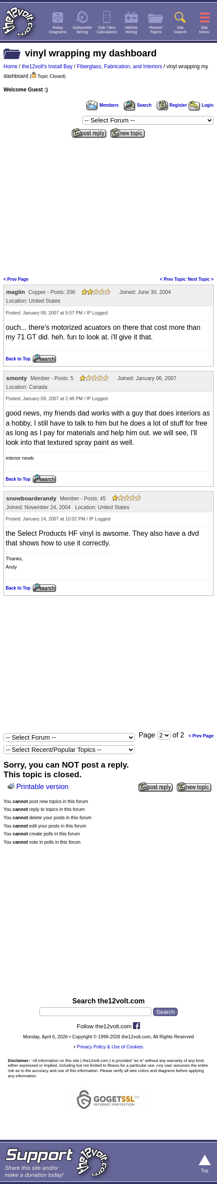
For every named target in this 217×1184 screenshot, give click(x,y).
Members (102, 105)
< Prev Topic (173, 279)
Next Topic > (201, 279)
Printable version (42, 786)
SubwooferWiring (82, 29)
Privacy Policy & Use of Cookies (110, 1046)
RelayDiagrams (57, 29)
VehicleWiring (131, 29)
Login (201, 105)
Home (11, 66)
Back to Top (18, 358)
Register (172, 105)
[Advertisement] (109, 206)
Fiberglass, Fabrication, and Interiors (119, 66)
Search (137, 105)
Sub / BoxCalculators (107, 29)
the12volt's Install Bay (47, 66)
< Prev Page (16, 279)
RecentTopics (155, 29)
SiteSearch (180, 29)
